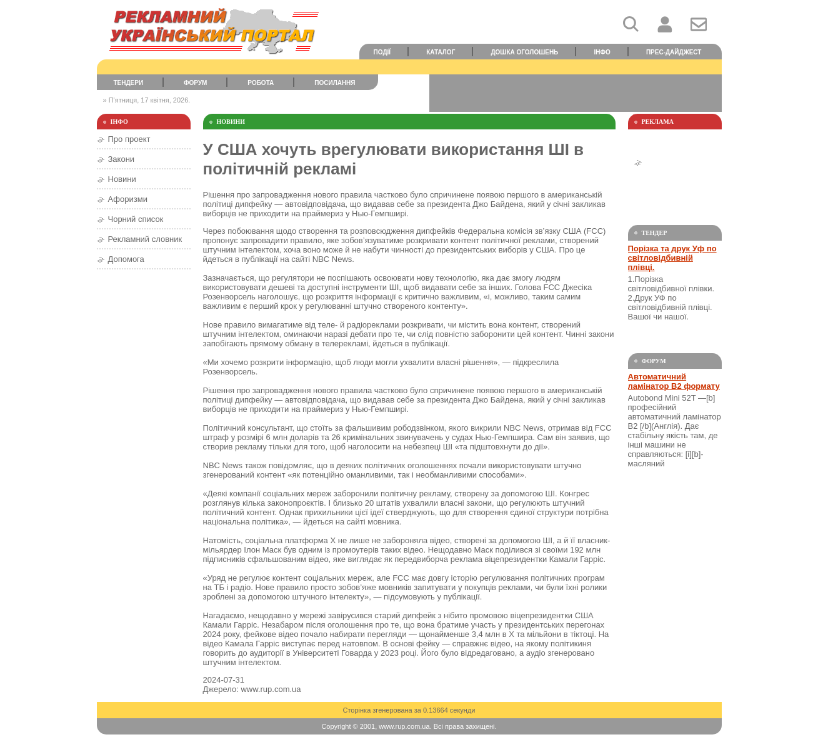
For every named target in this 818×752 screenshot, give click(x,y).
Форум (195, 82)
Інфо (602, 52)
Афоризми (127, 199)
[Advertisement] (575, 93)
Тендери (128, 82)
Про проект (129, 139)
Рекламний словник (145, 239)
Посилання (334, 82)
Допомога (126, 259)
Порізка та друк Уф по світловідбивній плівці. (672, 258)
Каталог (440, 52)
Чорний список (136, 219)
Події (382, 52)
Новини (122, 179)
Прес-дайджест (674, 52)
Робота (260, 82)
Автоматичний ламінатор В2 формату (674, 381)
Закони (121, 159)
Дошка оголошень (524, 52)
